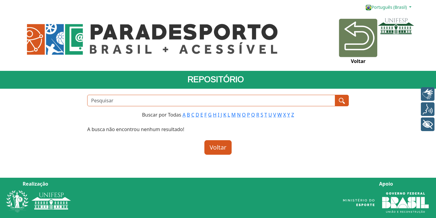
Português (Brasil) (386, 7)
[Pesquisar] (211, 100)
